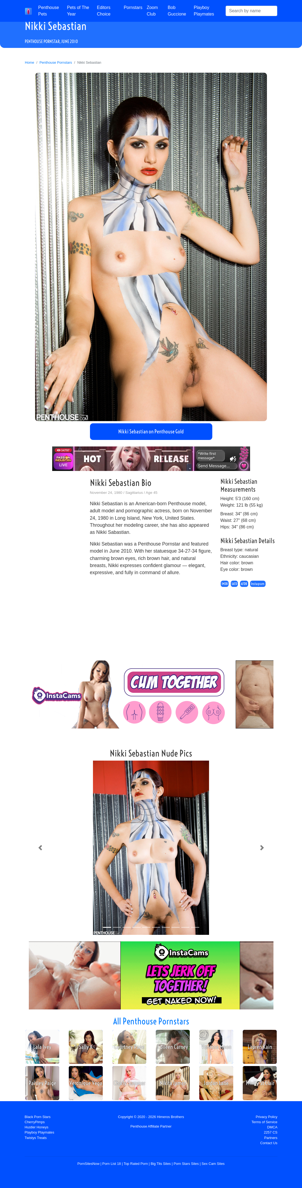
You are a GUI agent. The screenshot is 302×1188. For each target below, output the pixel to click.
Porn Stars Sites (186, 1164)
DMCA (272, 1127)
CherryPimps (35, 1122)
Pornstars (133, 7)
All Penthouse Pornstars (151, 1021)
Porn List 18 (111, 1164)
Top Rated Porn (136, 1164)
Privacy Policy (267, 1117)
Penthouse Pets (48, 10)
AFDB (244, 583)
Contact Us (268, 1143)
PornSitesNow (88, 1164)
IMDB (225, 583)
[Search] (251, 11)
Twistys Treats (36, 1138)
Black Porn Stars (38, 1117)
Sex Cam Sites (213, 1164)
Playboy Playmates (204, 10)
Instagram (257, 583)
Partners (270, 1138)
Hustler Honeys (36, 1127)
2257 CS (271, 1132)
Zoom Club (152, 10)
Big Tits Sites (161, 1164)
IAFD (234, 583)
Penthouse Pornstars (55, 62)
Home (29, 62)
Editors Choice (104, 10)
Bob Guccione (177, 10)
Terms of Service (264, 1122)
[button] (40, 848)
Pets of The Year (78, 10)
